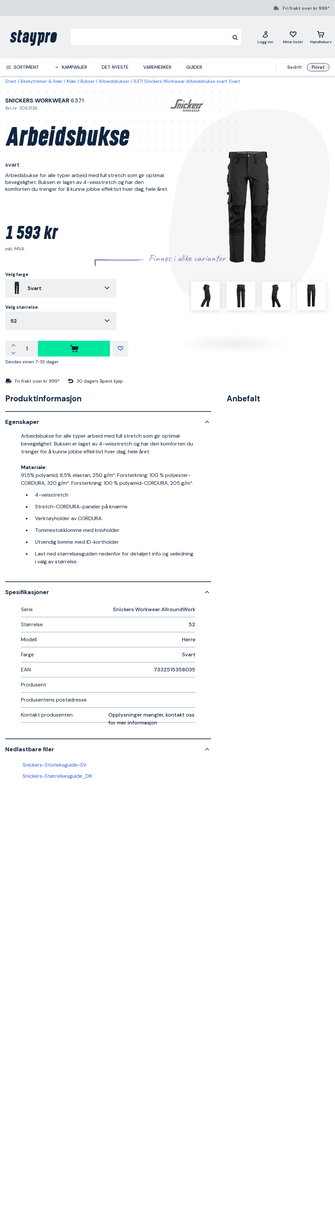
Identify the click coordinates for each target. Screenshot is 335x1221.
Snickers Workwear (37, 100)
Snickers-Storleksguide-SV (55, 764)
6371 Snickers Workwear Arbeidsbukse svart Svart (187, 81)
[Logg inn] (265, 37)
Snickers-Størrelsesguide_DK (57, 776)
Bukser (87, 81)
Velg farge (16, 274)
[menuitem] (22, 67)
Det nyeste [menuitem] (115, 67)
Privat (318, 67)
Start (10, 81)
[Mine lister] (293, 37)
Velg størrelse (21, 307)
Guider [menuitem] (194, 67)
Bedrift (295, 67)
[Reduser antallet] (13, 352)
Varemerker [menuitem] (157, 67)
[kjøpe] (74, 348)
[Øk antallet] (13, 345)
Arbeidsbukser (114, 81)
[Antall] (27, 349)
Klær (71, 81)
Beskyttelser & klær (41, 81)
